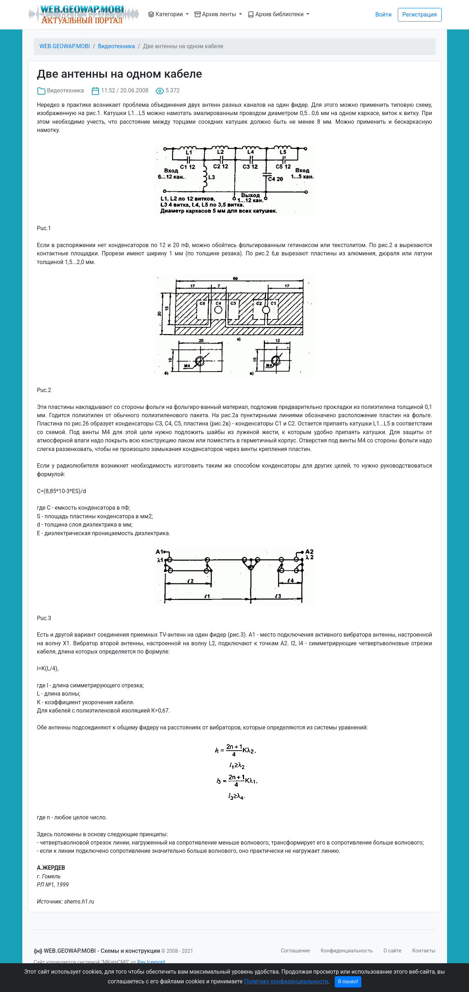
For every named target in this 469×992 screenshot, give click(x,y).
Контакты (423, 951)
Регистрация (419, 14)
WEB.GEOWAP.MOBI (65, 46)
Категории (166, 14)
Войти (383, 14)
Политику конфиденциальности (286, 981)
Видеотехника (116, 46)
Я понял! (348, 981)
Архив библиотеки (276, 14)
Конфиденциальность (347, 951)
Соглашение (295, 951)
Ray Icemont (151, 962)
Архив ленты (216, 14)
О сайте (392, 951)
